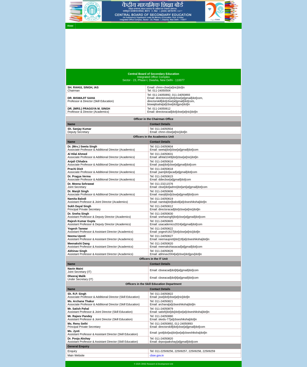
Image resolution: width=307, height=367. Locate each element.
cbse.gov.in (157, 355)
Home (70, 25)
